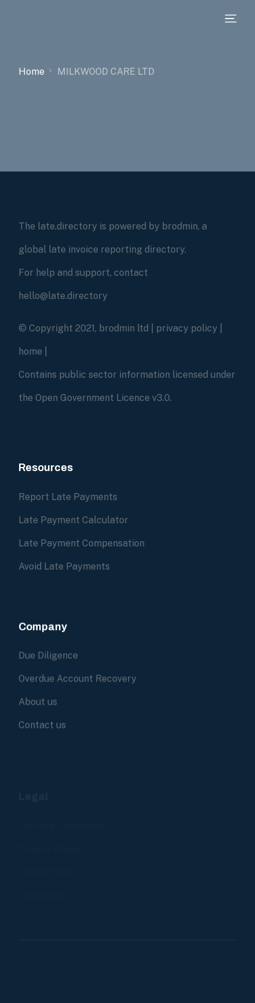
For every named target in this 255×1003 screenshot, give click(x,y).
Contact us (42, 725)
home (30, 351)
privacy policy (186, 328)
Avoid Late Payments (64, 566)
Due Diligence (48, 655)
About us (38, 701)
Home (32, 71)
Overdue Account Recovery (77, 678)
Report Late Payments (68, 496)
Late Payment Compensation (82, 543)
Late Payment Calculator (73, 520)
